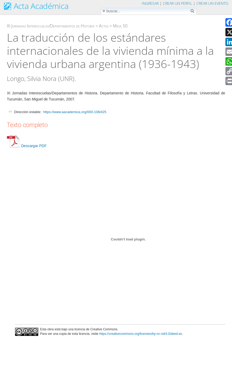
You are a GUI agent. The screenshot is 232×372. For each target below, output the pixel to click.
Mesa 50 (120, 26)
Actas (103, 26)
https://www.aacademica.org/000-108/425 (74, 112)
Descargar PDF (26, 146)
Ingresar (150, 3)
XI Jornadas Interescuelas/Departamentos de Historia (50, 26)
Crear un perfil (177, 3)
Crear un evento (212, 3)
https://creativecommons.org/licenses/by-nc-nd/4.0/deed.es (140, 334)
